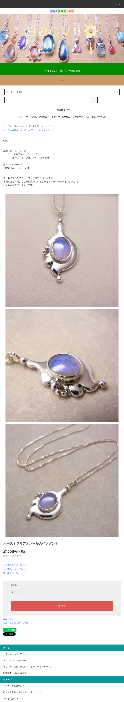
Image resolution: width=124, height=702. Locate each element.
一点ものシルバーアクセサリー (26, 126)
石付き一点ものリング (13, 686)
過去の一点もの (99, 117)
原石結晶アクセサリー (49, 117)
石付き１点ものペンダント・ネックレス (31, 130)
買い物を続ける (10, 573)
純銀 (34, 117)
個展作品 (66, 117)
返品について (9, 618)
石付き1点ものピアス (13, 698)
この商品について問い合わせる (18, 569)
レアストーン (24, 117)
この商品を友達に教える (14, 565)
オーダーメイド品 (81, 117)
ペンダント (49, 126)
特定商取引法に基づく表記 (15, 622)
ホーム (62, 80)
